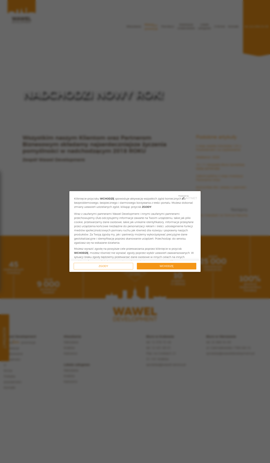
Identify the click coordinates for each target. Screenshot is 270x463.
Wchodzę (167, 266)
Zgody (103, 266)
